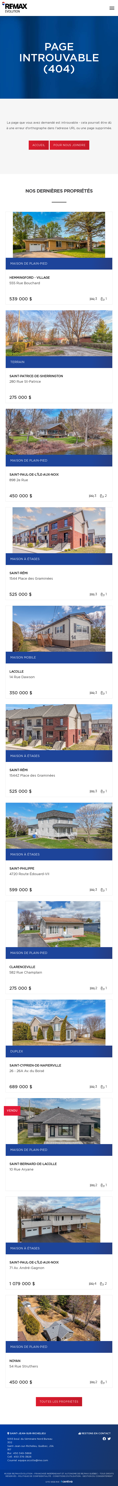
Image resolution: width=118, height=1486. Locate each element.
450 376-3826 (22, 1457)
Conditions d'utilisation (67, 1476)
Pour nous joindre (69, 145)
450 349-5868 (22, 1453)
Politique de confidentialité (34, 1476)
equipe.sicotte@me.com (33, 1460)
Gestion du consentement (97, 1476)
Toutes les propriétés (59, 1402)
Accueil (38, 145)
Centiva (67, 1481)
